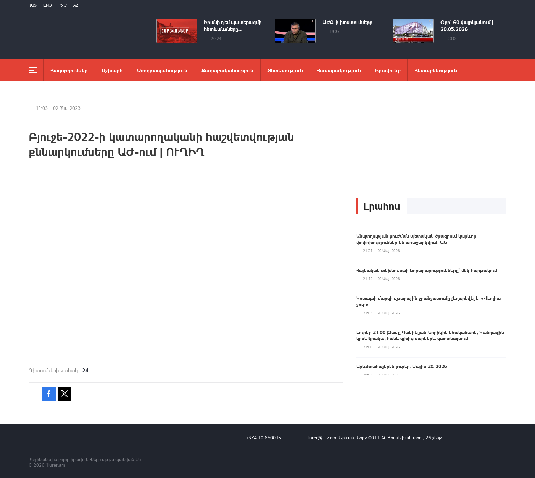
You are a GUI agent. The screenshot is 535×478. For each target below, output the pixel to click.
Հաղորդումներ (69, 70)
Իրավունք (388, 70)
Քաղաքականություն (227, 70)
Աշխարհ (112, 70)
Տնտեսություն (285, 70)
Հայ (33, 5)
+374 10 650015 (263, 437)
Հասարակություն (339, 70)
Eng (47, 5)
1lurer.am (55, 465)
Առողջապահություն (162, 70)
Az (75, 5)
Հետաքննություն (436, 70)
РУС (63, 5)
